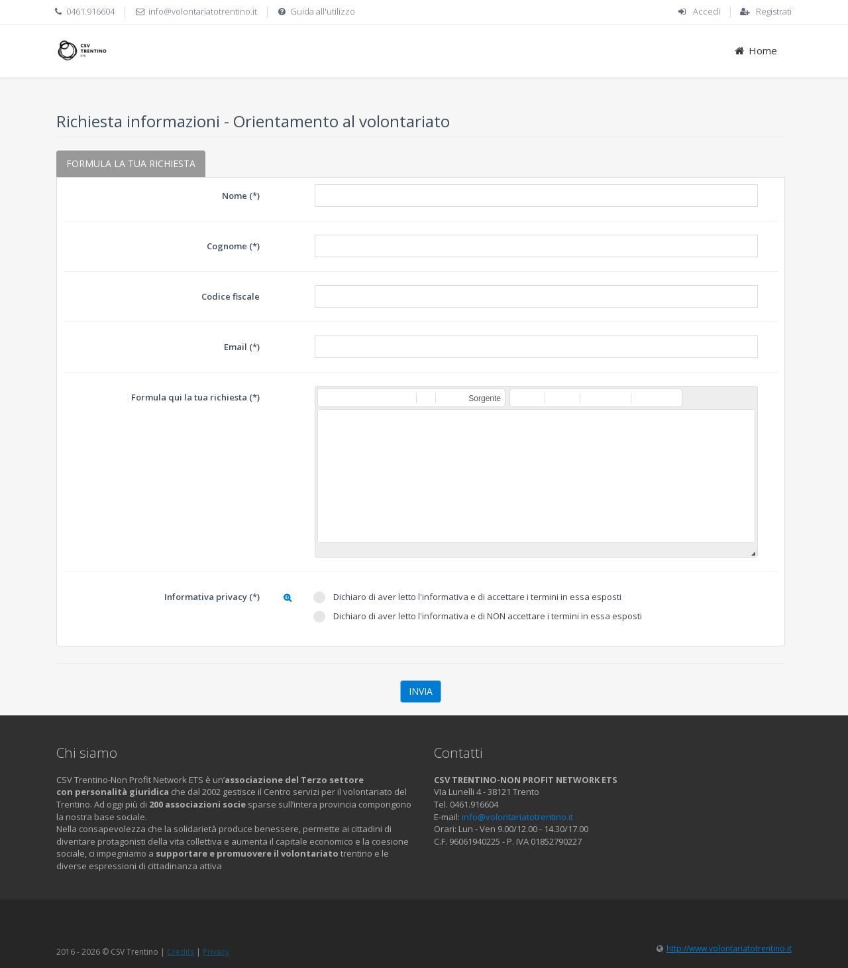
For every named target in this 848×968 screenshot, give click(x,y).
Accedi (706, 11)
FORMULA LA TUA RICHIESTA (130, 163)
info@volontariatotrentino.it (202, 11)
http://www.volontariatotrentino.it (729, 948)
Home (755, 50)
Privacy (216, 951)
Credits (180, 951)
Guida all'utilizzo (322, 11)
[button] (327, 398)
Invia (421, 691)
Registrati (774, 11)
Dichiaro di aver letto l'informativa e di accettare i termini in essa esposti (467, 597)
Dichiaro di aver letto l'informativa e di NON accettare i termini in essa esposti (477, 616)
